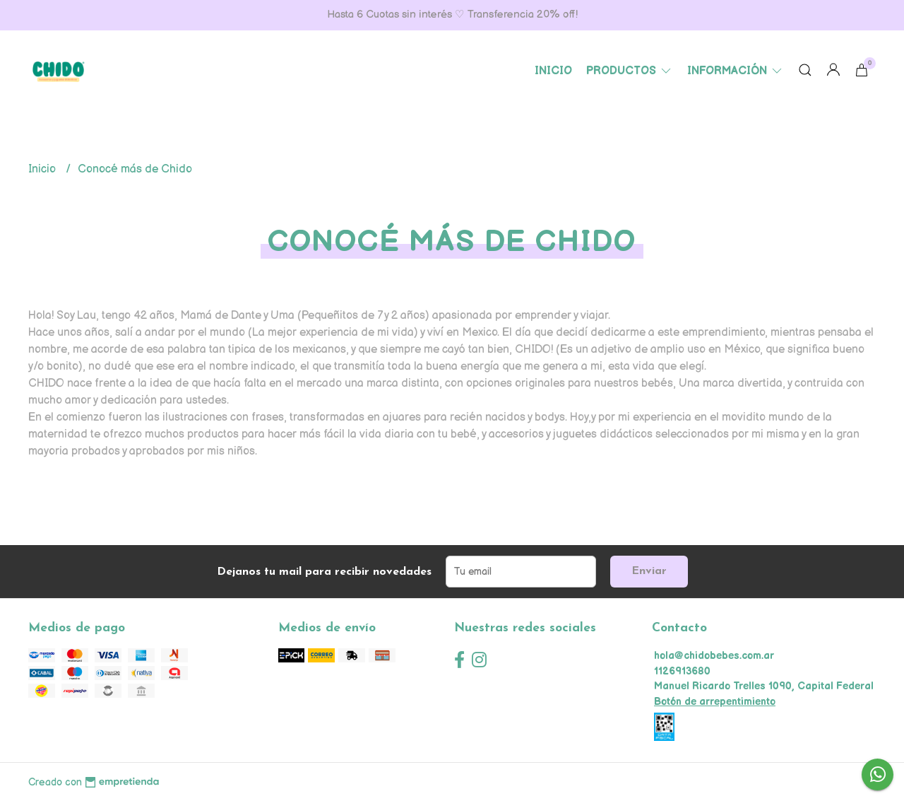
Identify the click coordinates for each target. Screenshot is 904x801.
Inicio (553, 71)
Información (735, 71)
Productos (629, 71)
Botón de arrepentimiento (714, 702)
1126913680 (682, 671)
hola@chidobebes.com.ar (714, 656)
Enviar (649, 571)
